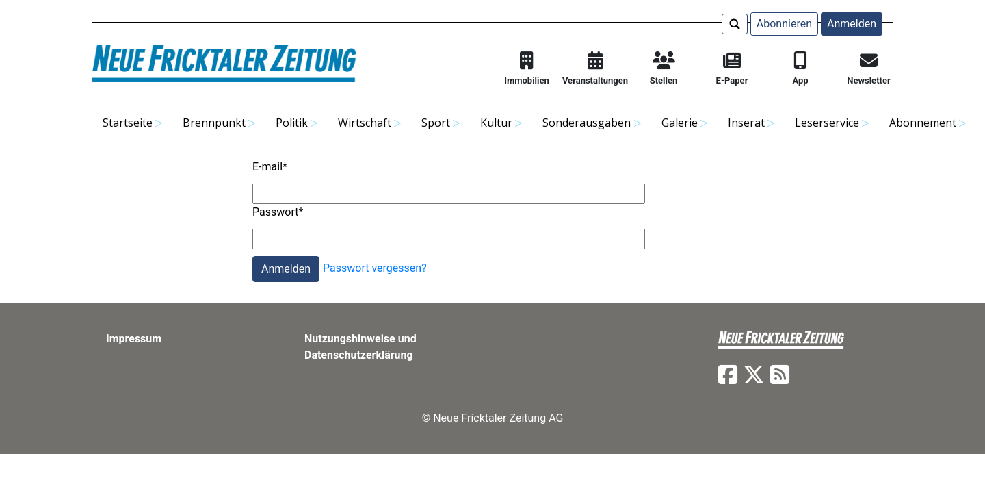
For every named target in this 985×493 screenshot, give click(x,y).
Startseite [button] (128, 122)
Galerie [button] (679, 122)
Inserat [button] (746, 122)
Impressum (133, 338)
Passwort (277, 211)
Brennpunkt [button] (214, 122)
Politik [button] (292, 122)
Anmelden (851, 23)
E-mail (269, 166)
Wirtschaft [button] (364, 122)
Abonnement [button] (922, 122)
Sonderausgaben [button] (586, 122)
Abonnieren (784, 23)
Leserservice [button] (827, 122)
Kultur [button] (496, 122)
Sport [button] (435, 122)
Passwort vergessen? (375, 268)
